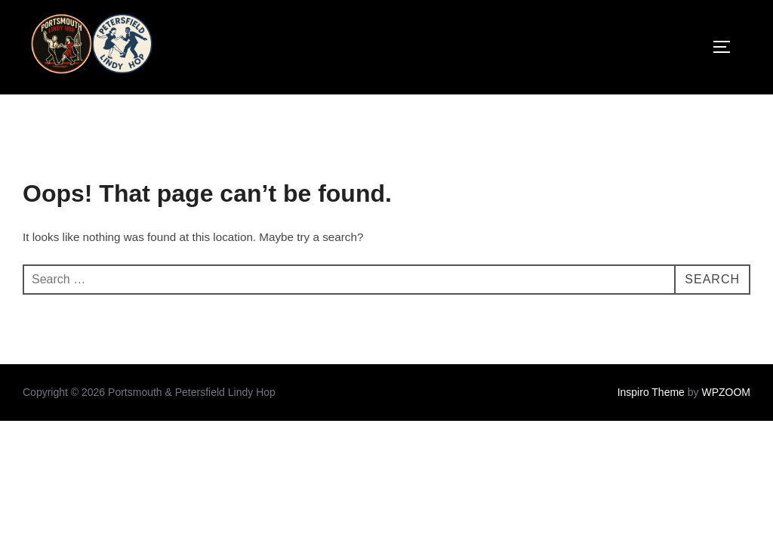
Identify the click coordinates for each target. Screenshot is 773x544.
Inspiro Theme (651, 392)
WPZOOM (725, 392)
